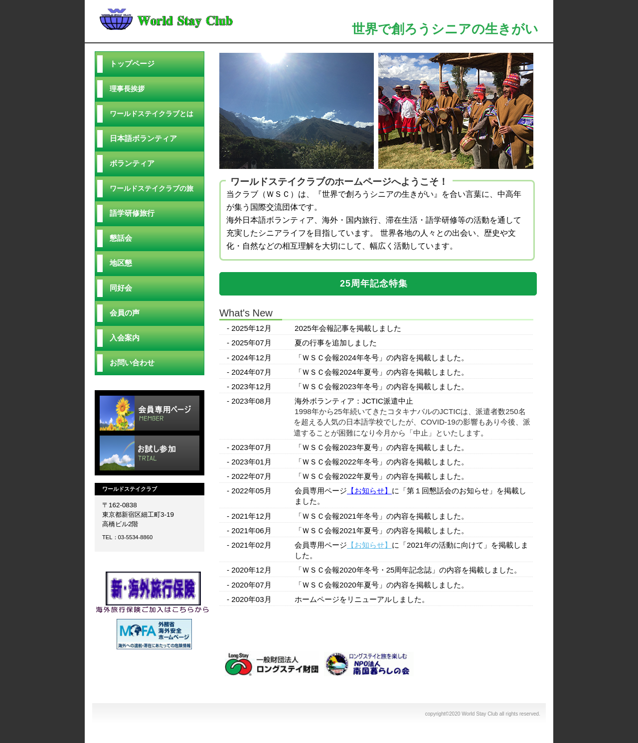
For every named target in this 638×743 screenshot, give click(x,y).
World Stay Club (199, 18)
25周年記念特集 (374, 284)
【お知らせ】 (369, 490)
